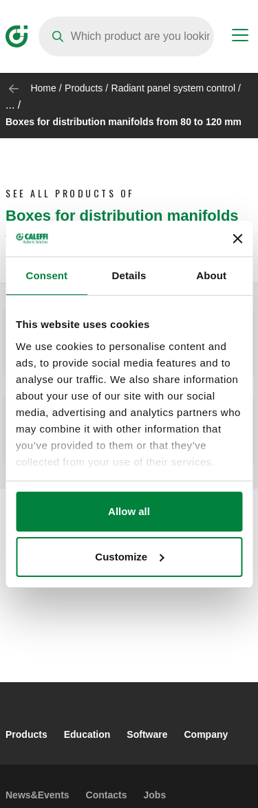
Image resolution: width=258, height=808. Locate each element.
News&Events (37, 794)
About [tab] (211, 275)
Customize (129, 557)
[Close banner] (237, 238)
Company (206, 734)
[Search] (126, 36)
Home (43, 88)
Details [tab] (129, 275)
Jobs (155, 794)
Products (84, 88)
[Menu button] (240, 37)
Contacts (106, 794)
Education (87, 734)
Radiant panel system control (173, 88)
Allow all (129, 511)
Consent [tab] (46, 275)
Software (147, 734)
